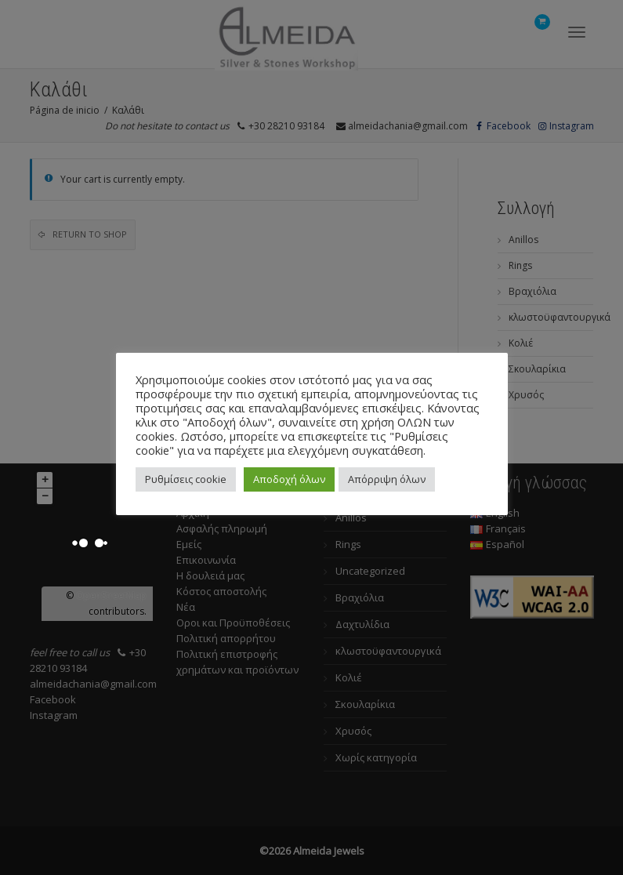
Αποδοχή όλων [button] (289, 479)
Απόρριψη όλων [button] (387, 479)
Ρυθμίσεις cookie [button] (185, 479)
